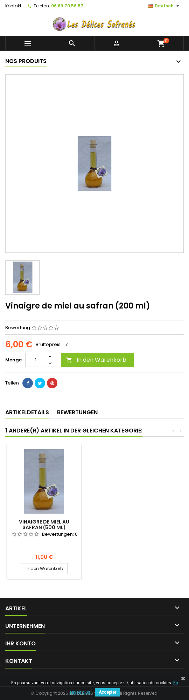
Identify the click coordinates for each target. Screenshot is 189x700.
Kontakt (13, 6)
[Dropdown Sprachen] (164, 6)
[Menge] (35, 360)
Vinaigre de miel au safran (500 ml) (44, 524)
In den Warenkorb (96, 360)
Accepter (107, 692)
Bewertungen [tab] (77, 412)
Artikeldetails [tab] (27, 412)
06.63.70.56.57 (67, 6)
